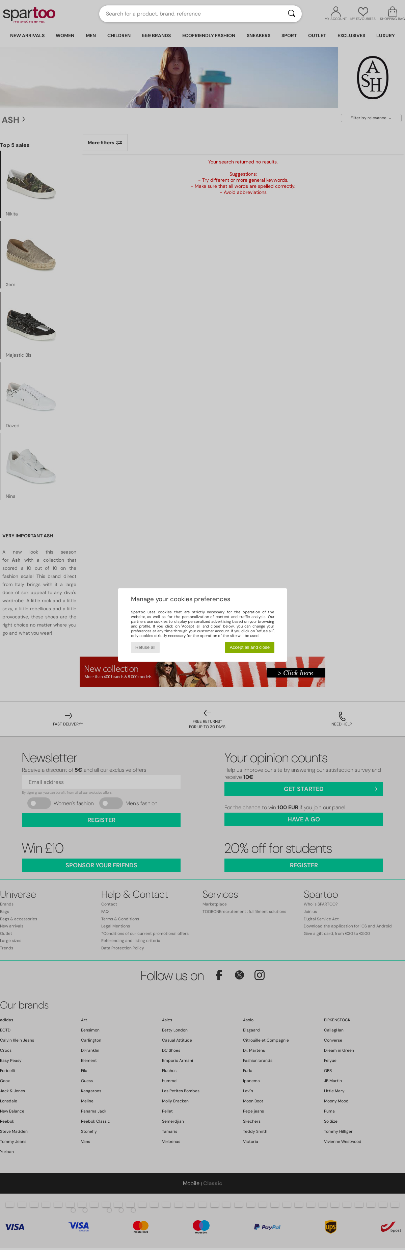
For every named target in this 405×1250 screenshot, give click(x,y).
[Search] (291, 13)
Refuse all (145, 647)
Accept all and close (250, 647)
